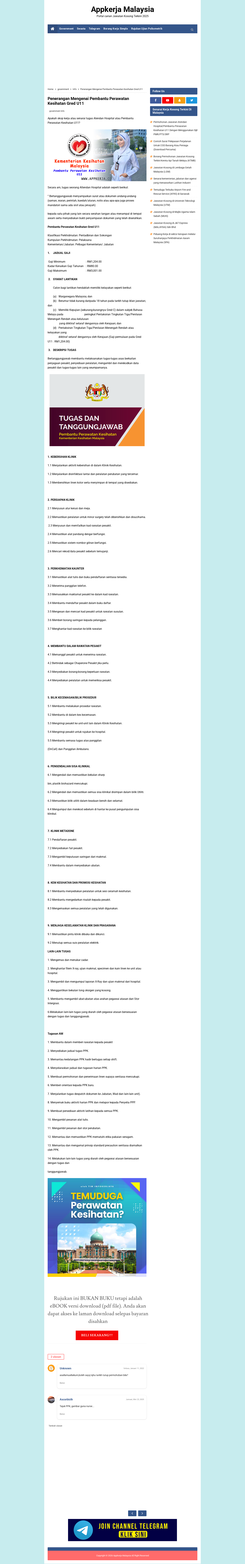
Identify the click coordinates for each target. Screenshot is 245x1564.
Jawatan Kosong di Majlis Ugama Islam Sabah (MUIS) (174, 214)
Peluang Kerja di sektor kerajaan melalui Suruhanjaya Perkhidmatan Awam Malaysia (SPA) (174, 238)
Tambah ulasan (55, 1426)
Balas (62, 1383)
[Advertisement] (122, 60)
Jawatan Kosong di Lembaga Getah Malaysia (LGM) (172, 169)
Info (62, 111)
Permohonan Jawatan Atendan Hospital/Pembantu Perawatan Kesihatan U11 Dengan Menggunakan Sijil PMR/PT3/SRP (175, 128)
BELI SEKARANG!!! (97, 1335)
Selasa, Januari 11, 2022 (134, 1369)
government (55, 111)
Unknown (65, 1368)
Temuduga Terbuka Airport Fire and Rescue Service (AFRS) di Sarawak (172, 191)
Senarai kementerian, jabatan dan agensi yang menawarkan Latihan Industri (174, 180)
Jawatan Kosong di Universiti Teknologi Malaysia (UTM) (174, 202)
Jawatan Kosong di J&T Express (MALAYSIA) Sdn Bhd (170, 225)
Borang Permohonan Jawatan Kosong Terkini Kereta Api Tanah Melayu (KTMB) (174, 158)
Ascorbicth (66, 1399)
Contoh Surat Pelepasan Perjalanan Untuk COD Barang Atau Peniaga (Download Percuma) (172, 145)
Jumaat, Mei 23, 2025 (135, 1400)
